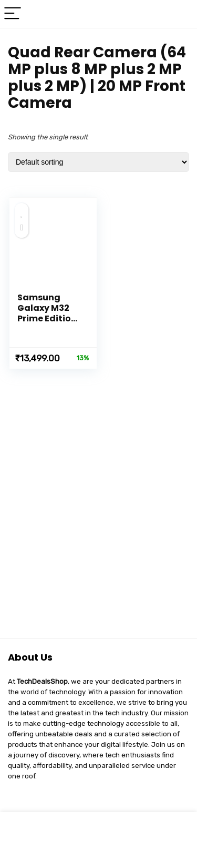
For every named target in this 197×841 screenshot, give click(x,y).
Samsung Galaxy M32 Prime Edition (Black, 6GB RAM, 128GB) (47, 318)
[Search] (180, 14)
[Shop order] (98, 162)
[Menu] (12, 14)
